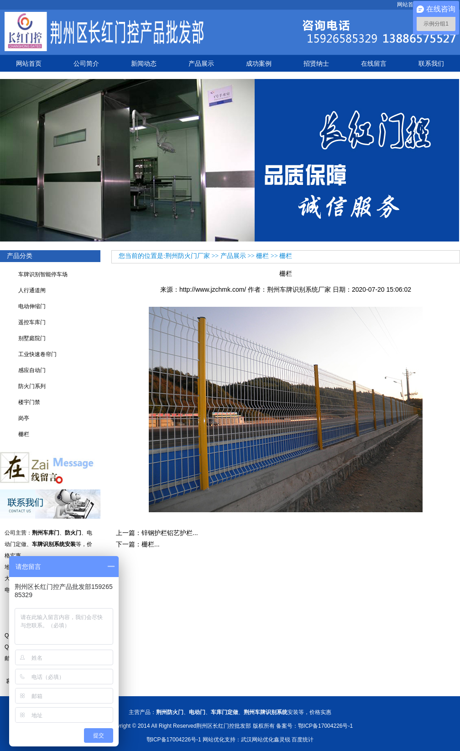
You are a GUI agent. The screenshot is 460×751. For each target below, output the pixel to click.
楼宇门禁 (29, 402)
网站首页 (408, 4)
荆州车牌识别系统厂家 (299, 289)
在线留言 (374, 63)
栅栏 (23, 434)
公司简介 (86, 63)
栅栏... (150, 544)
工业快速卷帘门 (37, 354)
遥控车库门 (32, 322)
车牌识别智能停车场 (43, 274)
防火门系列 (32, 386)
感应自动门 (32, 370)
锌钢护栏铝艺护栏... (169, 532)
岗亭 (23, 418)
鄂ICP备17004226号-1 (173, 739)
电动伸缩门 (32, 306)
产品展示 (201, 63)
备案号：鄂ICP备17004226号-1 (314, 726)
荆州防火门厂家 (187, 255)
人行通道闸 (32, 290)
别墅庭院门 (32, 338)
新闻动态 (144, 63)
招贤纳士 (316, 63)
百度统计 (303, 739)
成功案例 (259, 63)
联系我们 (431, 63)
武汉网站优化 (257, 739)
